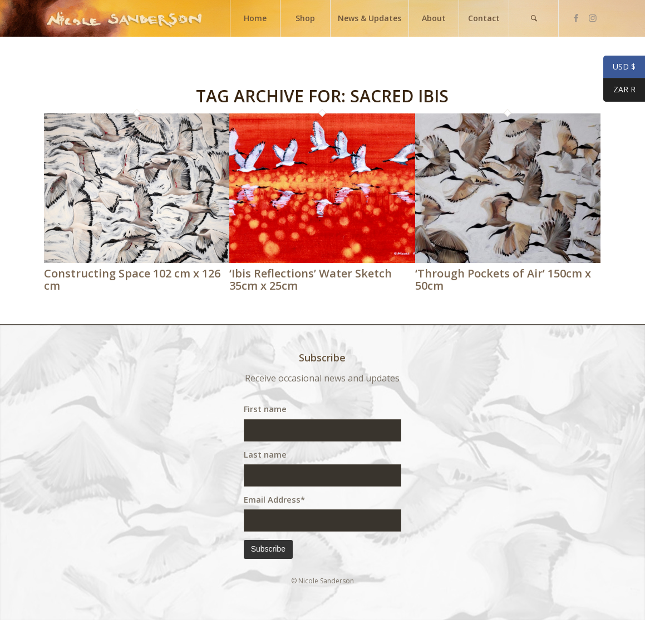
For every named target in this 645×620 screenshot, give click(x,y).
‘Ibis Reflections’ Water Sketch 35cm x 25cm (310, 279)
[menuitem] (255, 18)
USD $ (619, 67)
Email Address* (274, 499)
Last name (265, 454)
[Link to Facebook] (576, 17)
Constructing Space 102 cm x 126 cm (132, 279)
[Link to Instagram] (592, 17)
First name (265, 408)
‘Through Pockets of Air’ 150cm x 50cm (503, 279)
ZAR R (619, 91)
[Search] (534, 18)
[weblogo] (124, 18)
